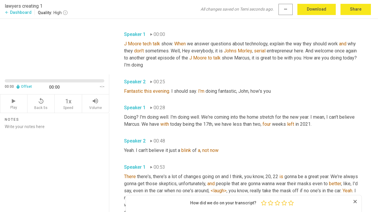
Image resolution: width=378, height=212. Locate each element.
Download (316, 9)
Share (355, 9)
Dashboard (18, 12)
